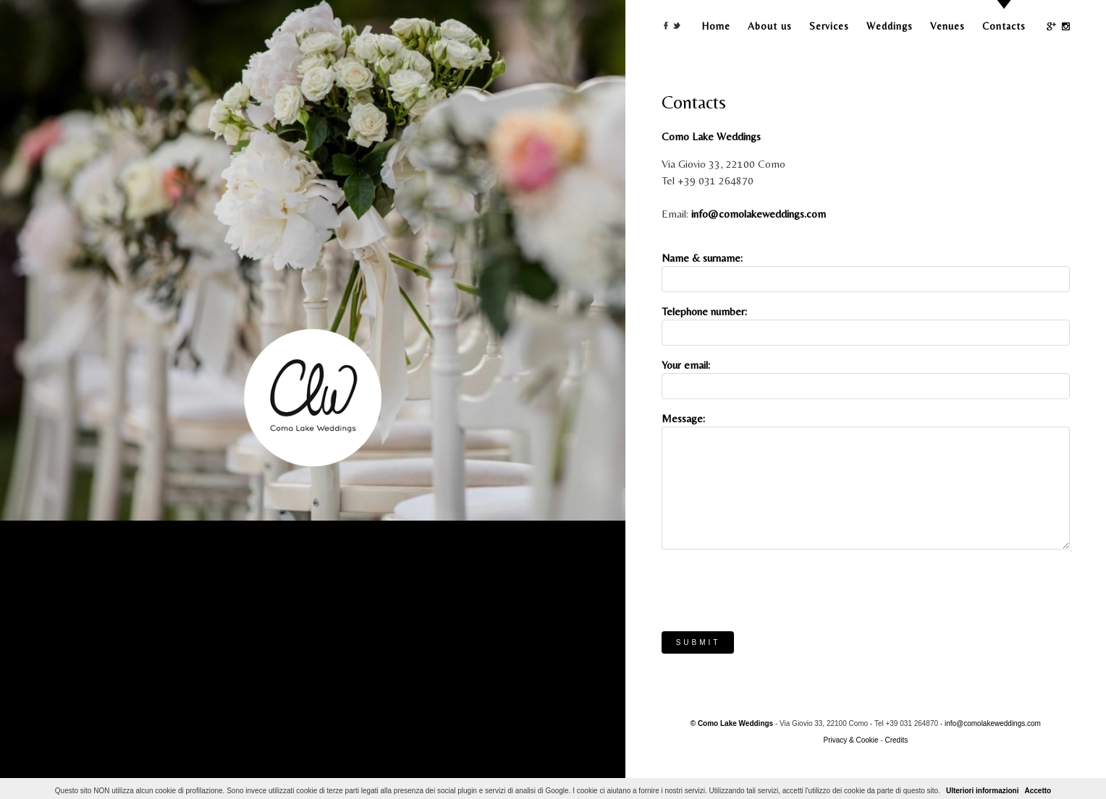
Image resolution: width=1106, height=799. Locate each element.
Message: (683, 418)
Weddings (889, 26)
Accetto (1037, 791)
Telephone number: (704, 311)
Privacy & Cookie (850, 740)
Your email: (686, 365)
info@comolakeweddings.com (758, 214)
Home (716, 26)
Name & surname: (702, 258)
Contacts (1004, 26)
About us (770, 26)
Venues (947, 26)
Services (829, 26)
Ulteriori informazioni (982, 791)
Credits (896, 740)
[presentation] (772, 588)
